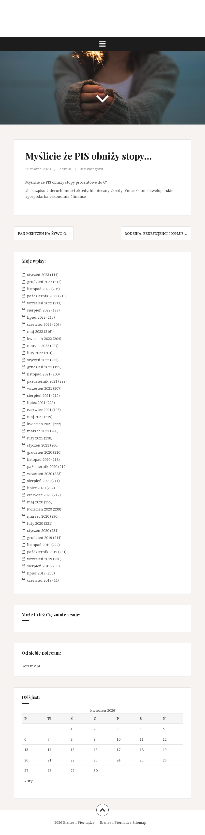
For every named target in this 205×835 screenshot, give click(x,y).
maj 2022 (35, 331)
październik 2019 (42, 551)
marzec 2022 (38, 345)
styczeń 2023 (38, 274)
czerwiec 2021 (39, 409)
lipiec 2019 (36, 573)
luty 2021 (35, 438)
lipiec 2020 (36, 487)
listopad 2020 (38, 459)
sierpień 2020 (38, 480)
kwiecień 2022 (39, 338)
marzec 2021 (38, 430)
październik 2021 (42, 381)
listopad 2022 (38, 288)
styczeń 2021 (38, 445)
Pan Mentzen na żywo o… (44, 233)
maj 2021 (35, 416)
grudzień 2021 (39, 366)
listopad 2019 (38, 544)
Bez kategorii (91, 168)
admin (65, 168)
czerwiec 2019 (39, 580)
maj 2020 (35, 501)
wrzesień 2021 (39, 388)
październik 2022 (42, 295)
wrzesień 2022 (39, 302)
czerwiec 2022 (39, 324)
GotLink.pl (31, 665)
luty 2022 (35, 352)
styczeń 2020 (38, 530)
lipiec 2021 (36, 402)
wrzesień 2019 (39, 558)
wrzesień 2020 (39, 473)
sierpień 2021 (38, 395)
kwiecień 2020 (39, 509)
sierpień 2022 (38, 310)
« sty (28, 780)
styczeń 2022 (38, 359)
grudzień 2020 (39, 452)
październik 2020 (42, 466)
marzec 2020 (38, 516)
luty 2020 (35, 523)
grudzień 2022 (39, 281)
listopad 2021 (38, 374)
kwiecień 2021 (39, 423)
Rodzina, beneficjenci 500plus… (156, 233)
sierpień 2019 (38, 565)
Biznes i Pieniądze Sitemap (123, 822)
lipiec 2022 (36, 317)
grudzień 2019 (39, 537)
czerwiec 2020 (39, 494)
